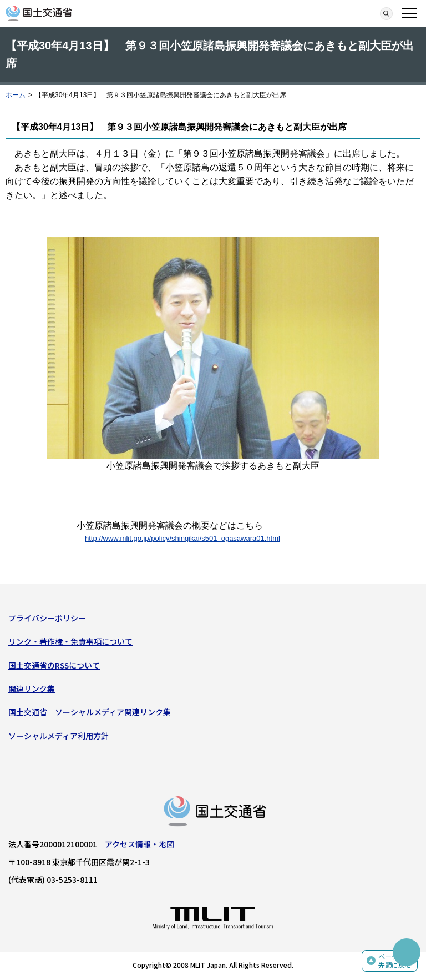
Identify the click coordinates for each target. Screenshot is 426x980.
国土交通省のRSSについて (54, 665)
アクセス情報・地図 (139, 844)
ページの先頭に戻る (395, 961)
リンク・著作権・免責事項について (70, 641)
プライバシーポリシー (47, 618)
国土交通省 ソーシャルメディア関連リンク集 (89, 711)
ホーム (16, 95)
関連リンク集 (31, 688)
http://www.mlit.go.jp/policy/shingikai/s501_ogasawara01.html (182, 538)
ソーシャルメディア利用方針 (58, 735)
